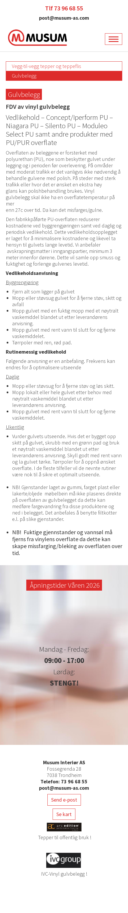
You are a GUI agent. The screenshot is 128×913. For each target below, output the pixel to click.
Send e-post (64, 799)
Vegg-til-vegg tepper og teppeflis (46, 66)
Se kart (64, 814)
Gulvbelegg (24, 75)
